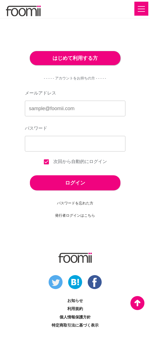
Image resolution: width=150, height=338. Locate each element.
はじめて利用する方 (75, 58)
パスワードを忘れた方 (75, 203)
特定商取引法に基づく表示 (75, 325)
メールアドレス (40, 93)
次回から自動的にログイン (75, 162)
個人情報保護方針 (75, 317)
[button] (141, 9)
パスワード (36, 128)
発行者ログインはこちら (75, 215)
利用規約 (75, 308)
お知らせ (75, 300)
